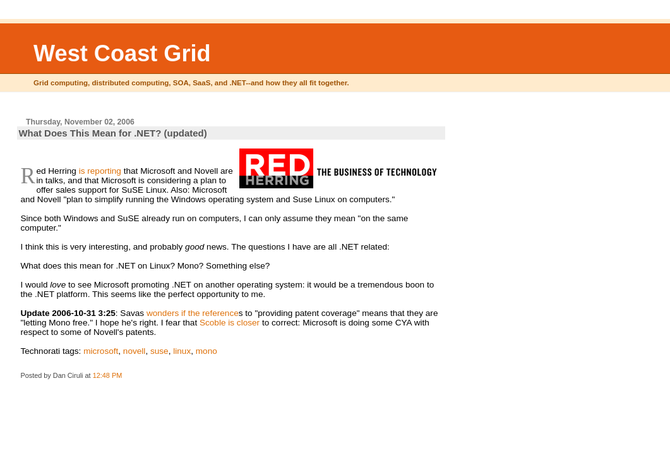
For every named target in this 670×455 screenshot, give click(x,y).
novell (134, 351)
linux (182, 351)
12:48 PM (108, 375)
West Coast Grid (122, 53)
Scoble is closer (230, 322)
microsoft (100, 351)
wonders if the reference (193, 313)
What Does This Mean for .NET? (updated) (112, 133)
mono (206, 351)
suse (159, 351)
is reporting (100, 171)
